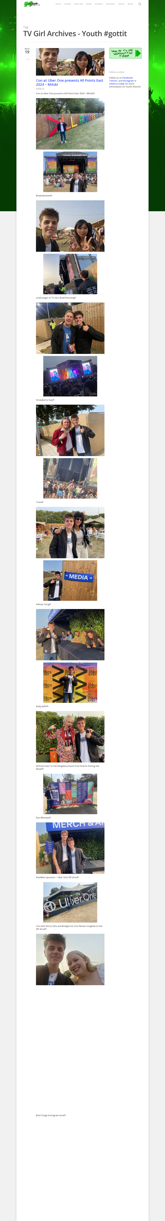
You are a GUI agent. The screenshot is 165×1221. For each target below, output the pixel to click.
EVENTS (40, 88)
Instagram (128, 80)
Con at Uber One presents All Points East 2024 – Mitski (69, 82)
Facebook (128, 77)
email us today (116, 83)
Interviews (120, 10)
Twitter (113, 80)
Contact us (105, 1210)
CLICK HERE (49, 1152)
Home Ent (89, 10)
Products (108, 10)
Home (71, 10)
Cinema (80, 10)
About (139, 10)
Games (131, 10)
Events (98, 10)
